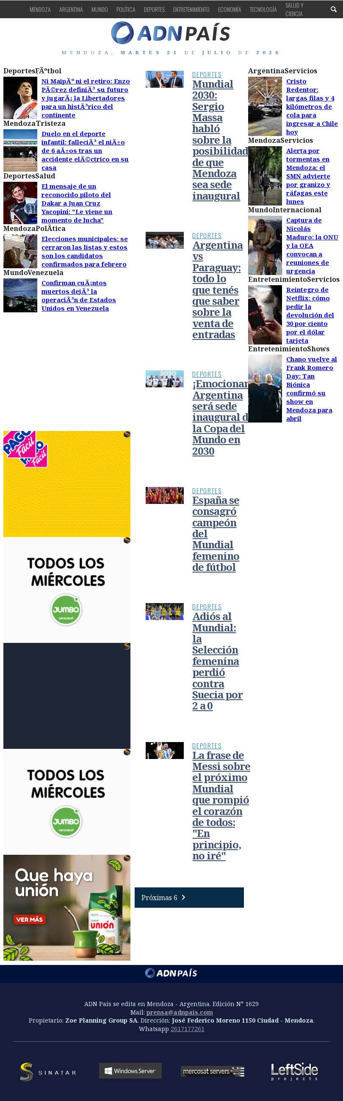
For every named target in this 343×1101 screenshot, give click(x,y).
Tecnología (263, 9)
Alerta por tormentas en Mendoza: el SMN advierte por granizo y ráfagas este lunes (308, 176)
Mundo (99, 9)
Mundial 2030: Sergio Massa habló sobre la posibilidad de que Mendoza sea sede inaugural (220, 140)
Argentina (71, 9)
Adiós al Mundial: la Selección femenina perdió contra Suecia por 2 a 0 (217, 660)
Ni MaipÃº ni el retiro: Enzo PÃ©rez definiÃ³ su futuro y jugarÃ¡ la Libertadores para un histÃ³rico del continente (85, 98)
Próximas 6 (165, 897)
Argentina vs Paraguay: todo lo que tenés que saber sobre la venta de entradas (217, 289)
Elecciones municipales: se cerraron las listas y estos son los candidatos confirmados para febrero (84, 251)
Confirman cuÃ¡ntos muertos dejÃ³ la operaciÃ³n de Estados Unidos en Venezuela (78, 295)
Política (126, 9)
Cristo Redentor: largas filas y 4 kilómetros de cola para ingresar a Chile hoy (312, 106)
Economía (229, 9)
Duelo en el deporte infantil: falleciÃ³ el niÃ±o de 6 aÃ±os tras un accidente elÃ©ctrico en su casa (85, 150)
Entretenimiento (191, 9)
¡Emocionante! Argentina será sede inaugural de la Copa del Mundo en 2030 (227, 416)
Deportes (154, 9)
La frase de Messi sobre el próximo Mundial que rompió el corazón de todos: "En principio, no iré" (221, 805)
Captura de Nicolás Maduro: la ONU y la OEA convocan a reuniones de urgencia (312, 245)
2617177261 (188, 1029)
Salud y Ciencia (294, 9)
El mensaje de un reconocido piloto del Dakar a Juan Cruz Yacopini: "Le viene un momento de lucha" (76, 203)
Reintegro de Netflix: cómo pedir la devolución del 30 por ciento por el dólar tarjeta (310, 315)
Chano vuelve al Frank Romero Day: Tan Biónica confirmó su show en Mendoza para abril (311, 389)
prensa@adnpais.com (180, 1012)
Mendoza (40, 9)
